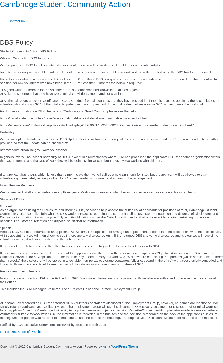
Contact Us (17, 21)
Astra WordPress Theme (120, 346)
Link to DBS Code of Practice (21, 332)
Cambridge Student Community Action (65, 4)
